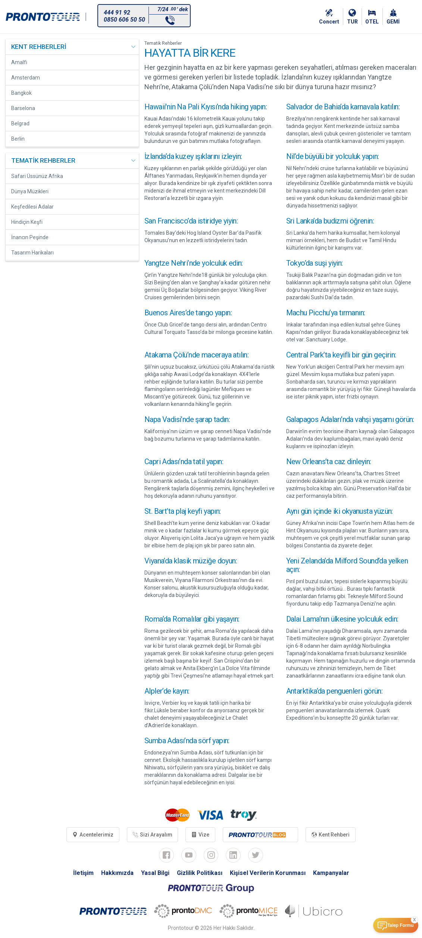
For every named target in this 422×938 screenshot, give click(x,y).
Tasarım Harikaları (32, 253)
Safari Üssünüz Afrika (37, 176)
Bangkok (21, 93)
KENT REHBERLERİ (38, 46)
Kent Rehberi (331, 835)
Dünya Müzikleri (30, 191)
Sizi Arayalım (152, 835)
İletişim (83, 873)
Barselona (23, 108)
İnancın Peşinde (30, 237)
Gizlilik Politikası (199, 873)
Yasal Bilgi (155, 873)
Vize (201, 835)
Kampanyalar (331, 873)
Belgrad (20, 123)
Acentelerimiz (92, 835)
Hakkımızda (117, 873)
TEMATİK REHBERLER (43, 160)
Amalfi (19, 62)
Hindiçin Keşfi (27, 222)
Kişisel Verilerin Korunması (268, 873)
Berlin (18, 139)
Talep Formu (400, 925)
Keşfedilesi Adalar (32, 207)
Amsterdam (25, 78)
